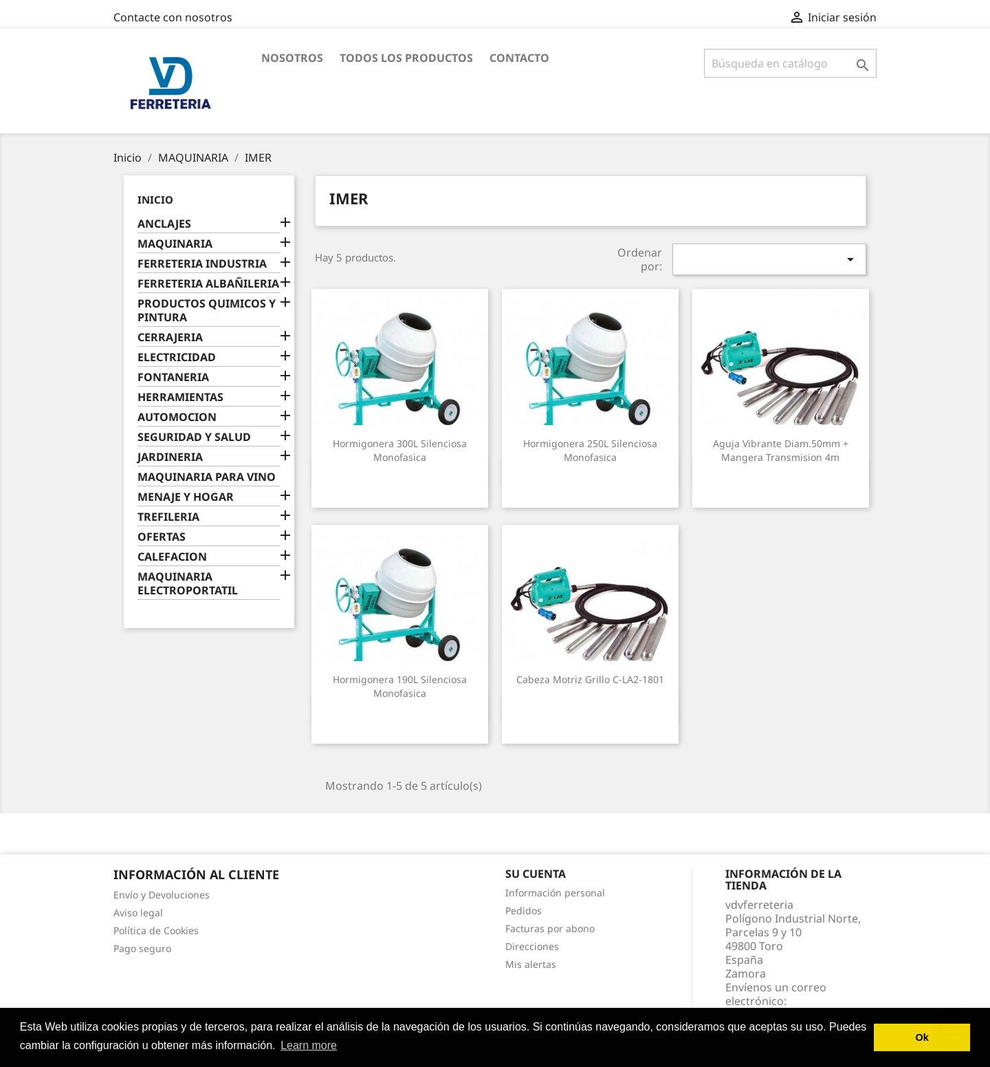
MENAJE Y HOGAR (186, 497)
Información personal (555, 892)
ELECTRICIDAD (177, 357)
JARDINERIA (170, 457)
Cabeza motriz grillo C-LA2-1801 (590, 679)
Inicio (155, 199)
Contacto (519, 57)
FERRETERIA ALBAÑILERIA (208, 284)
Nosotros (292, 57)
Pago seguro (142, 948)
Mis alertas (530, 964)
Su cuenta (535, 873)
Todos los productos (406, 57)
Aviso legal (138, 912)
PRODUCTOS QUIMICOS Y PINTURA (207, 311)
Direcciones (532, 946)
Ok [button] (922, 1037)
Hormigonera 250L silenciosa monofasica (590, 450)
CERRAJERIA (170, 337)
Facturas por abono (550, 928)
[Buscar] (790, 63)
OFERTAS (162, 537)
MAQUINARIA (175, 244)
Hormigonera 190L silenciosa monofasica (400, 686)
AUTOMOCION (177, 417)
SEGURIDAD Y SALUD (194, 437)
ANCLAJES (164, 224)
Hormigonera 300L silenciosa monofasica (400, 450)
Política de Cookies (156, 930)
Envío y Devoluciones (161, 894)
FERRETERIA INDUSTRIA (202, 264)
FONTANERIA (173, 377)
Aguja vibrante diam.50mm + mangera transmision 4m (780, 450)
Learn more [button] (308, 1045)
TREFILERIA (168, 517)
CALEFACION (172, 557)
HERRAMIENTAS (180, 397)
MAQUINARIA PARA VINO (207, 477)
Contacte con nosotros (172, 17)
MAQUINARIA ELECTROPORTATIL (188, 584)
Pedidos (523, 910)
